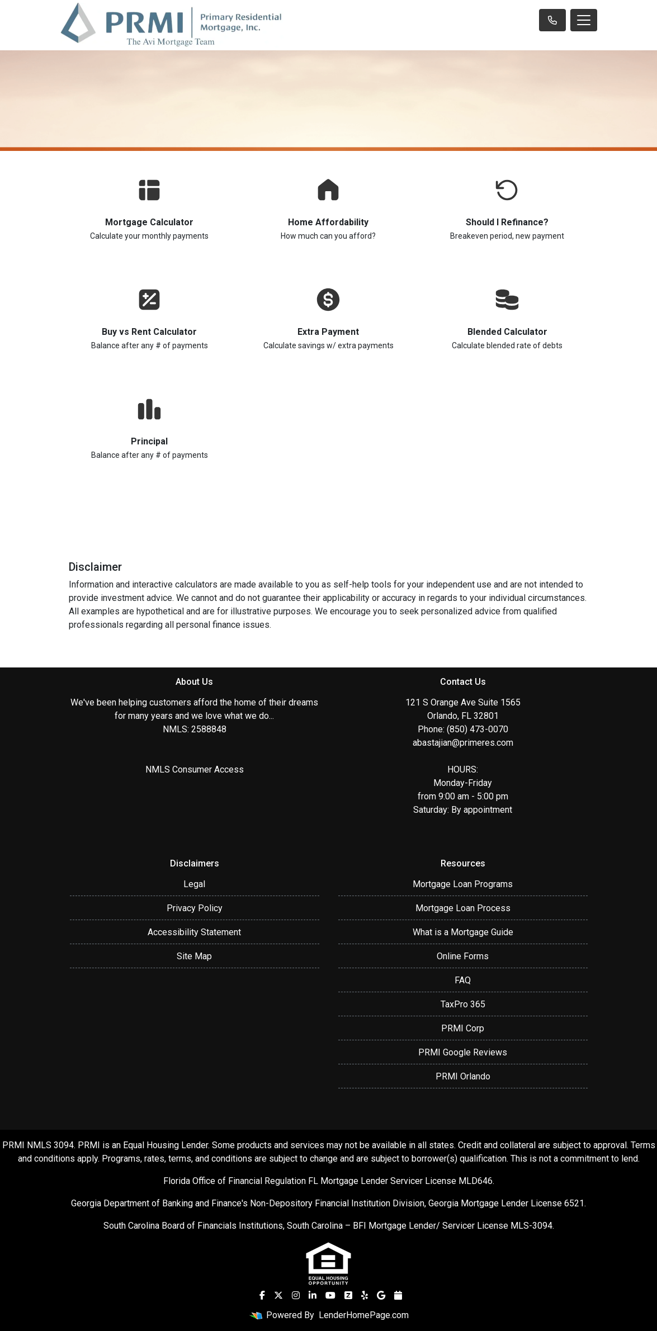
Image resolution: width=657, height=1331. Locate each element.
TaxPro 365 (463, 1004)
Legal (194, 884)
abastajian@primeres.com (463, 742)
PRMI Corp (462, 1028)
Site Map (194, 956)
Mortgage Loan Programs (463, 884)
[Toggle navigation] (583, 20)
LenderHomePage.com (364, 1315)
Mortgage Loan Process (463, 908)
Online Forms (463, 956)
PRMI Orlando (463, 1076)
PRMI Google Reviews (462, 1052)
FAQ (463, 980)
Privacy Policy (195, 908)
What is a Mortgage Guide (463, 932)
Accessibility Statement (194, 932)
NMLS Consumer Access (194, 769)
